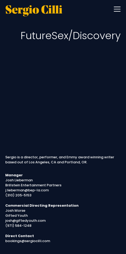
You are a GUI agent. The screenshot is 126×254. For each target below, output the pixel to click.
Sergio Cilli (33, 10)
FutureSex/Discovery (71, 36)
